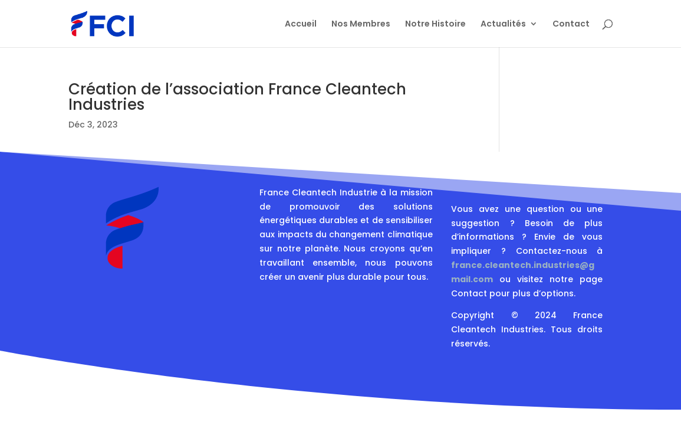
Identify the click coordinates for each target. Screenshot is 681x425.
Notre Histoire (435, 24)
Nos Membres (360, 24)
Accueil (301, 24)
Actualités (503, 24)
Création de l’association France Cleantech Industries (237, 97)
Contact (571, 24)
